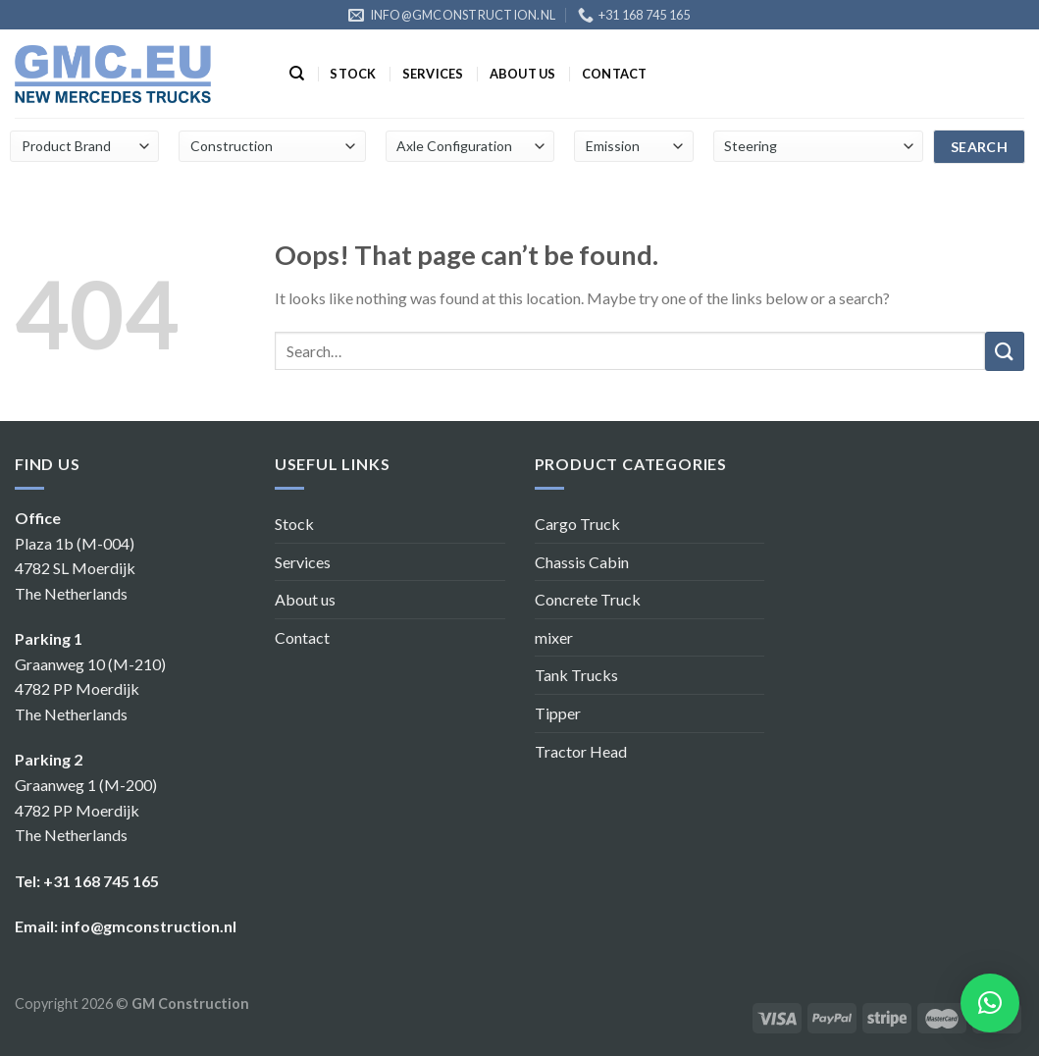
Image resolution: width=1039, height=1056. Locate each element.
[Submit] (1004, 351)
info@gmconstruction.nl (148, 926)
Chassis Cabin (582, 562)
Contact (615, 73)
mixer (554, 637)
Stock (353, 73)
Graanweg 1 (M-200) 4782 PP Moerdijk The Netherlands (86, 809)
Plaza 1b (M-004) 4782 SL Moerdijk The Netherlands (75, 568)
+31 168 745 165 (101, 880)
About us (523, 73)
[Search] (296, 73)
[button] (990, 1003)
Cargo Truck (577, 523)
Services (433, 73)
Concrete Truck (588, 599)
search (980, 146)
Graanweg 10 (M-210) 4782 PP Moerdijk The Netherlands (90, 689)
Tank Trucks (576, 674)
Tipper (558, 713)
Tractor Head (581, 751)
